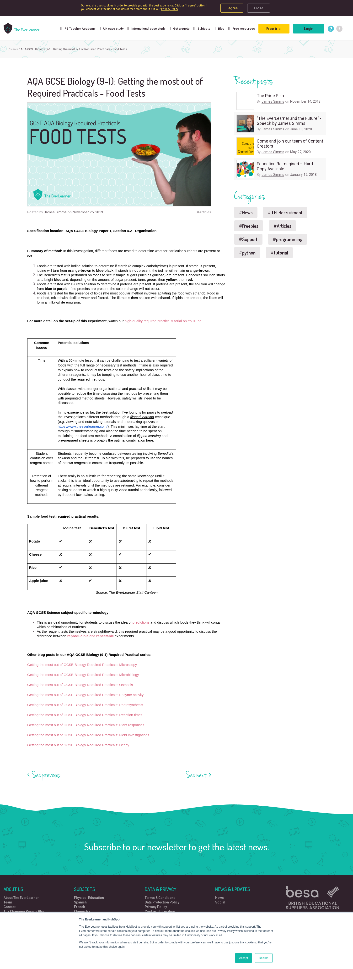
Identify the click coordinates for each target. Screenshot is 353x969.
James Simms (55, 212)
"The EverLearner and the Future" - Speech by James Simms (289, 121)
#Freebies (248, 226)
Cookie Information (160, 911)
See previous (46, 775)
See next (196, 775)
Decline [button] (263, 958)
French (79, 907)
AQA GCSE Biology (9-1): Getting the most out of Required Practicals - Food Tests (74, 49)
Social (220, 902)
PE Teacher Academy (77, 29)
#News (246, 212)
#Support (248, 239)
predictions (141, 622)
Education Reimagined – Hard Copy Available (285, 166)
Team (8, 902)
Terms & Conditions (160, 898)
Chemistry (82, 911)
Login (308, 29)
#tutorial (279, 252)
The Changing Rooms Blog (24, 911)
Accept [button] (243, 958)
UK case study (111, 29)
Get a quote (179, 29)
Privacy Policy (169, 9)
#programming (287, 239)
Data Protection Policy (162, 902)
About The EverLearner (21, 898)
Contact (10, 907)
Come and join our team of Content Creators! (290, 143)
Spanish (80, 902)
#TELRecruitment (285, 212)
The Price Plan (270, 95)
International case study (146, 29)
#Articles (204, 212)
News (14, 49)
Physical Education (89, 898)
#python (247, 252)
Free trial (274, 29)
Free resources (241, 29)
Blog (219, 29)
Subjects (201, 29)
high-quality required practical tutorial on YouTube (163, 321)
